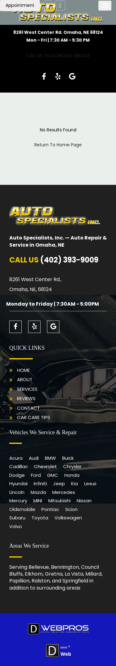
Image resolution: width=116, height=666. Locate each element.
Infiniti (40, 483)
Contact (28, 408)
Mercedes (63, 492)
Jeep (59, 483)
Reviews (26, 398)
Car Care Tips (33, 417)
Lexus (90, 483)
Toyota (40, 517)
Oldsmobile (22, 509)
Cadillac (18, 466)
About (24, 379)
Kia (74, 483)
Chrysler (72, 466)
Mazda (38, 492)
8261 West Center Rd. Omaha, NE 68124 (58, 32)
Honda (71, 475)
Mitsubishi (59, 500)
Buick (68, 458)
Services (27, 389)
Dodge (17, 475)
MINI (37, 500)
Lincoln (16, 492)
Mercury (18, 500)
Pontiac (50, 509)
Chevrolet (45, 466)
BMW (50, 458)
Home (23, 370)
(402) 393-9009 (69, 260)
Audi (34, 458)
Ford (36, 475)
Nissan (84, 500)
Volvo (15, 526)
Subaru (17, 517)
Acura (16, 458)
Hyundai (18, 483)
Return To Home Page (58, 145)
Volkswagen (68, 517)
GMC (52, 475)
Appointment (20, 5)
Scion (71, 509)
